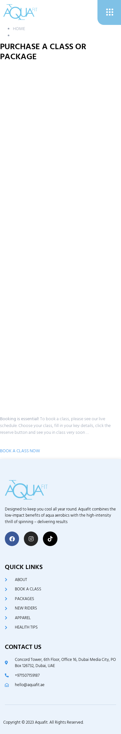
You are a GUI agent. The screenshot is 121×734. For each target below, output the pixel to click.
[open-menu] (109, 12)
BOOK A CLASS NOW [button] (20, 451)
